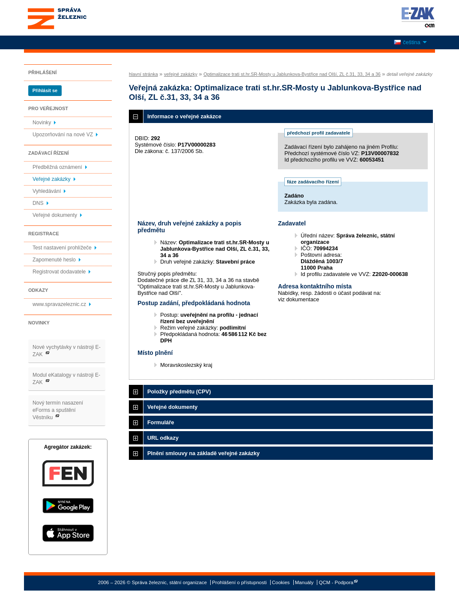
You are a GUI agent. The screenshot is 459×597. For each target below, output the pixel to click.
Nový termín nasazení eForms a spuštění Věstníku (58, 410)
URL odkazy (163, 438)
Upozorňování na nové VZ (63, 135)
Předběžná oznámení (57, 167)
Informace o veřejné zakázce (184, 116)
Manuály (304, 582)
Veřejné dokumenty (55, 215)
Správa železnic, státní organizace (73, 18)
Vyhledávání (47, 191)
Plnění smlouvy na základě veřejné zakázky (203, 453)
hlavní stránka (143, 74)
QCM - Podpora (336, 582)
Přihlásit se (45, 90)
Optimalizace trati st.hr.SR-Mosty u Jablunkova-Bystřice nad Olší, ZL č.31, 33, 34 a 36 (292, 74)
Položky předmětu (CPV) (179, 391)
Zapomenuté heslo (54, 260)
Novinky (42, 123)
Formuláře (160, 422)
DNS (38, 203)
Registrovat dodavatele (59, 272)
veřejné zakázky (180, 74)
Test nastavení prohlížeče (62, 248)
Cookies (281, 582)
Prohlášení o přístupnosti (239, 582)
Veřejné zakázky (52, 179)
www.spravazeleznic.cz (59, 304)
